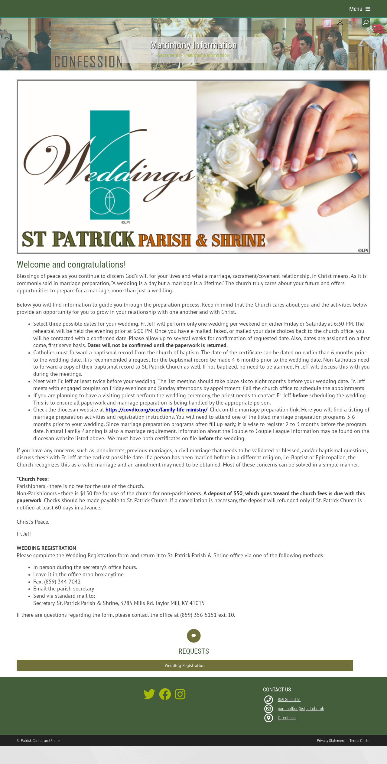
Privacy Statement (331, 756)
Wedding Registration (185, 681)
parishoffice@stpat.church (301, 724)
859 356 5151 (289, 715)
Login (351, 22)
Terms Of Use (360, 756)
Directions (287, 733)
